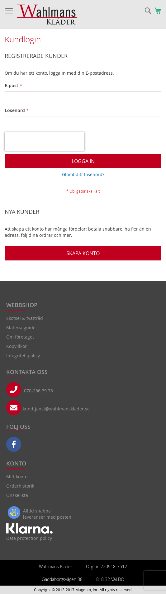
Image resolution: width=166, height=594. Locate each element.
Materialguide (21, 327)
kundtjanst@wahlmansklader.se (56, 409)
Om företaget (20, 337)
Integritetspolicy (23, 355)
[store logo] (47, 14)
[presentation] (44, 141)
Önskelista (17, 495)
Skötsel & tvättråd (24, 318)
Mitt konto (16, 476)
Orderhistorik (20, 486)
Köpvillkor (16, 346)
